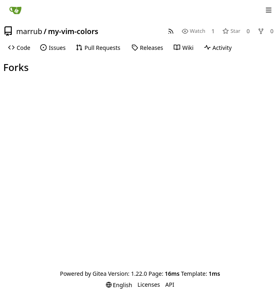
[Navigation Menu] (268, 10)
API (169, 284)
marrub (29, 31)
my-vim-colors (73, 31)
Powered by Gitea (83, 273)
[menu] (119, 285)
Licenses (149, 284)
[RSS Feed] (170, 31)
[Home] (15, 10)
